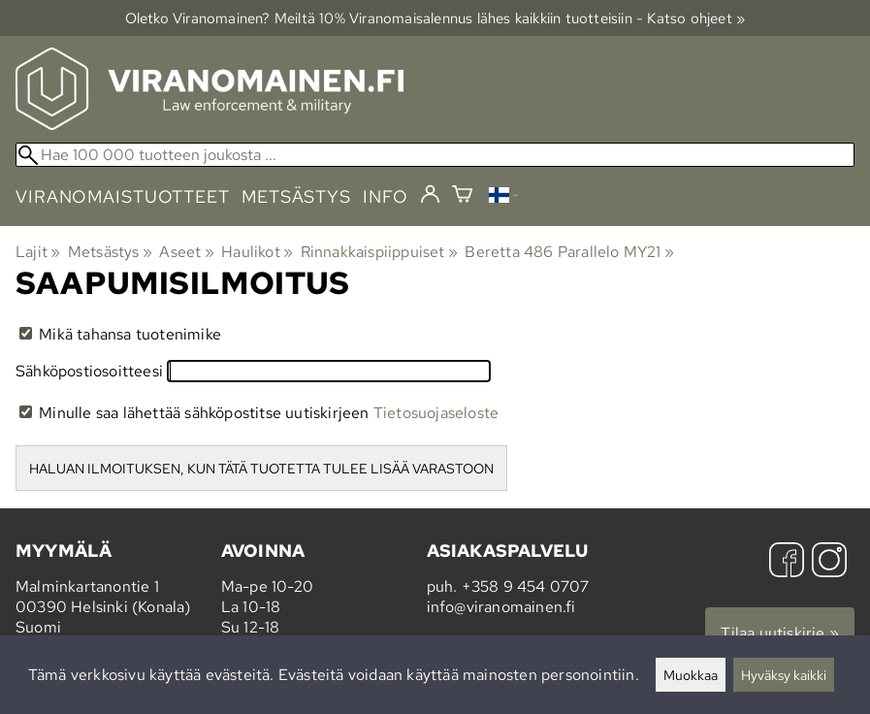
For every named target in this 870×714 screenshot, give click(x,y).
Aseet (186, 252)
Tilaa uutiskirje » (780, 633)
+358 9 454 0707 (526, 586)
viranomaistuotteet (123, 196)
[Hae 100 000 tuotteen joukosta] (435, 155)
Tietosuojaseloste (436, 413)
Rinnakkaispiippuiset (379, 252)
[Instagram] (829, 562)
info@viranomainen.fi (501, 607)
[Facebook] (786, 562)
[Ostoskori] (462, 196)
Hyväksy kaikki (783, 674)
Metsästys (110, 252)
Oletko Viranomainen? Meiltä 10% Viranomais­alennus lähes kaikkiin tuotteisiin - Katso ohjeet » (435, 18)
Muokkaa (690, 674)
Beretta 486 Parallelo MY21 (569, 252)
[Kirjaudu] (430, 195)
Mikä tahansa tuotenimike (120, 334)
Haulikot (257, 252)
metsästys (296, 196)
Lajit (38, 252)
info (385, 196)
